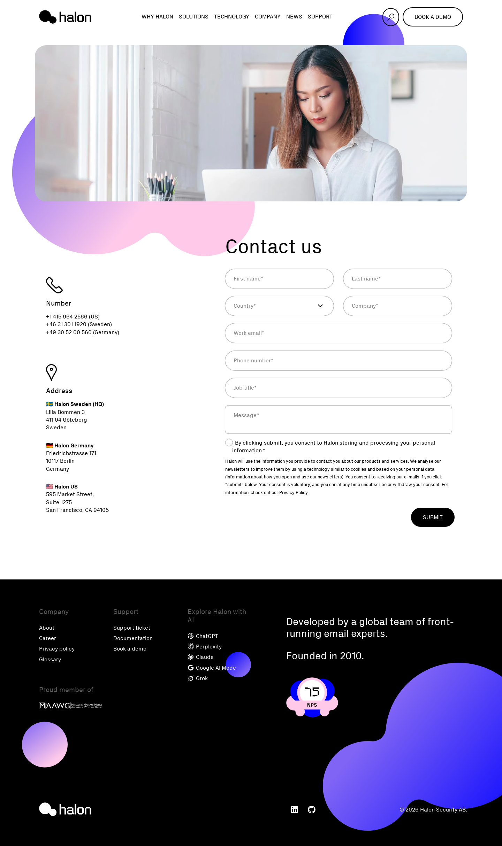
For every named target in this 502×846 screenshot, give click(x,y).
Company (268, 16)
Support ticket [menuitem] (131, 627)
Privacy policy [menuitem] (57, 648)
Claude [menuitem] (201, 657)
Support (320, 16)
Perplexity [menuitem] (205, 646)
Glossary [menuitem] (50, 659)
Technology (231, 16)
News (294, 16)
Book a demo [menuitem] (129, 648)
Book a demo (432, 17)
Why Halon (157, 16)
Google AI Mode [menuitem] (212, 667)
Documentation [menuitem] (133, 638)
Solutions (193, 16)
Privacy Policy (293, 492)
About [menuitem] (46, 627)
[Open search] (390, 17)
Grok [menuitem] (198, 678)
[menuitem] (294, 810)
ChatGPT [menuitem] (203, 636)
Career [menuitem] (47, 638)
